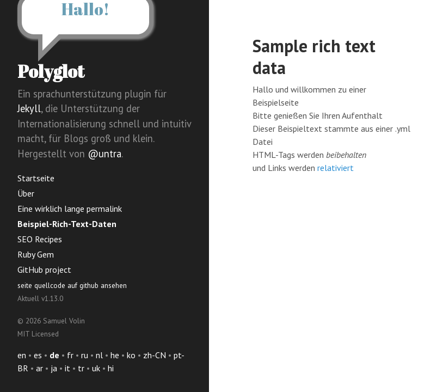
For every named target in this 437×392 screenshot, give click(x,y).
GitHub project (44, 269)
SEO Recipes (39, 239)
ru (84, 355)
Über (25, 193)
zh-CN (154, 355)
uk (96, 368)
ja (54, 368)
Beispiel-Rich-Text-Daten (66, 223)
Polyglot (50, 71)
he (114, 355)
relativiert (335, 167)
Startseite (35, 178)
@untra (104, 153)
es (38, 355)
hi (111, 368)
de (54, 355)
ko (131, 355)
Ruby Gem (35, 254)
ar (39, 368)
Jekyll (29, 108)
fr (70, 355)
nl (99, 355)
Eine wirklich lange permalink (69, 208)
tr (81, 368)
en (21, 355)
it (67, 368)
